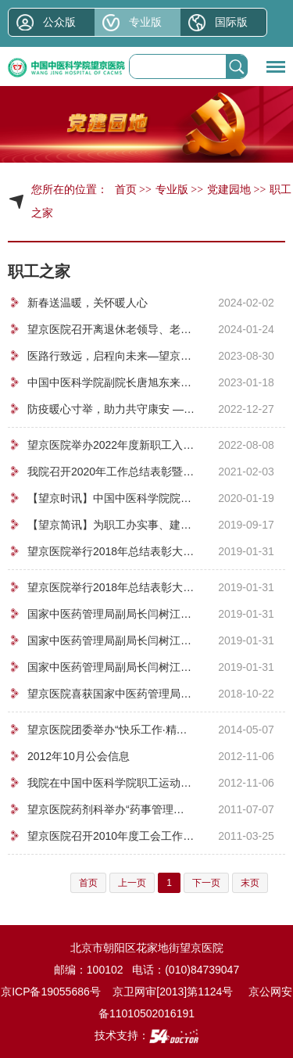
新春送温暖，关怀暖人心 (87, 302)
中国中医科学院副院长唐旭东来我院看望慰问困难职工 (111, 382)
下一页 (206, 882)
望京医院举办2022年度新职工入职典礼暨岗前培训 (111, 445)
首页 (126, 189)
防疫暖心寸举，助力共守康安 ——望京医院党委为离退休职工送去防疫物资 (111, 409)
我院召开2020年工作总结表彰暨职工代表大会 (111, 471)
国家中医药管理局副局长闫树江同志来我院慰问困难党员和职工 (111, 614)
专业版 (145, 22)
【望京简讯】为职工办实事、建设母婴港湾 (111, 524)
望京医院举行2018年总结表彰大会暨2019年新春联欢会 (111, 551)
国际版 (231, 22)
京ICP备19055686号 (51, 991)
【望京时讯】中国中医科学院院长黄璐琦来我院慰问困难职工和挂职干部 (111, 498)
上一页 (132, 882)
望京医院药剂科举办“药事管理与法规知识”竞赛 (111, 809)
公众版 (59, 22)
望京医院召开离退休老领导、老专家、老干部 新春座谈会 (111, 329)
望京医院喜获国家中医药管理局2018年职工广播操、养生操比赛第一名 (111, 693)
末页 (250, 882)
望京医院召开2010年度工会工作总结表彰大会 (111, 836)
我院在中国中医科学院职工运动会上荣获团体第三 (111, 782)
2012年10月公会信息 (78, 756)
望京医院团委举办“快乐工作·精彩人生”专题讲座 (111, 729)
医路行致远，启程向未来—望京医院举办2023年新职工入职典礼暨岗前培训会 (111, 356)
